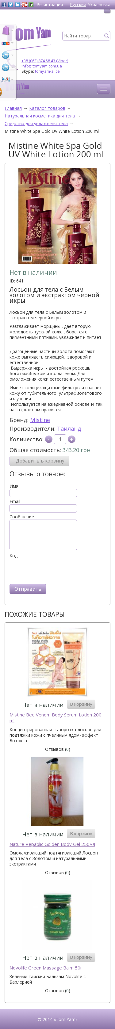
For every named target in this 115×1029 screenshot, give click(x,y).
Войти (26, 4)
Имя (14, 486)
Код (13, 556)
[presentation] (56, 570)
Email (15, 501)
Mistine (40, 420)
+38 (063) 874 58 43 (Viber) (44, 60)
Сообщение (22, 517)
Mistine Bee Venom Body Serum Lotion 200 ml (56, 718)
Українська (99, 4)
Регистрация (49, 4)
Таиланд (69, 428)
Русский (78, 4)
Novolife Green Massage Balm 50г (46, 968)
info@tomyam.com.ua (41, 66)
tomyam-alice (47, 71)
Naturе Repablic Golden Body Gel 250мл (52, 844)
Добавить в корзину (40, 461)
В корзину (81, 704)
